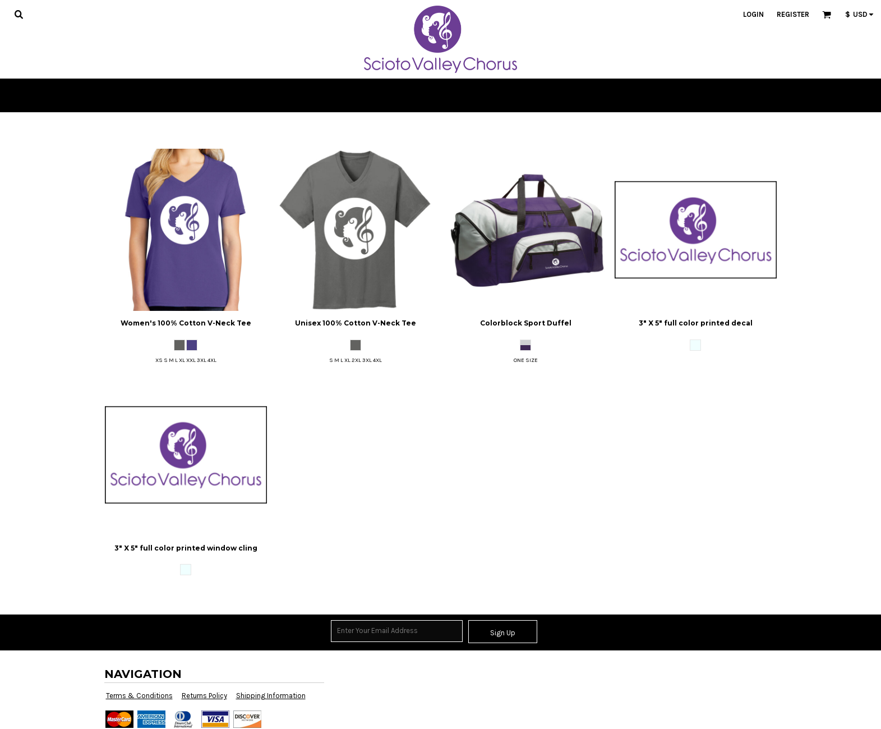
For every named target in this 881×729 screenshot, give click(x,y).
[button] (18, 14)
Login (753, 14)
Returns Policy (204, 695)
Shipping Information (271, 695)
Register (793, 14)
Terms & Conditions (139, 695)
